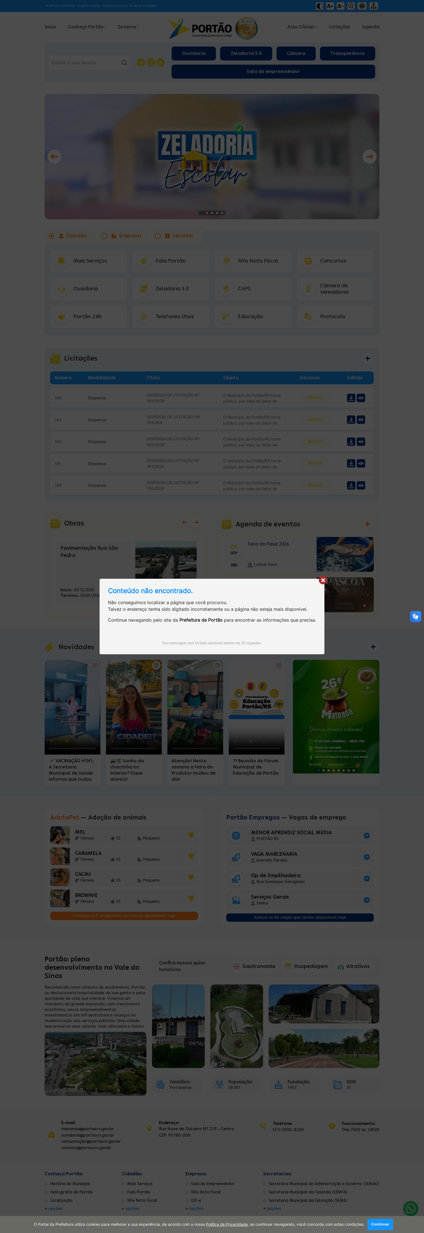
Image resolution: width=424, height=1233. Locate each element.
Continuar (380, 1224)
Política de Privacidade (227, 1224)
